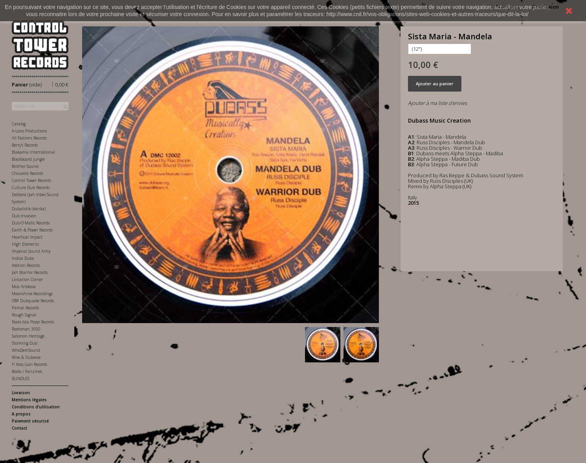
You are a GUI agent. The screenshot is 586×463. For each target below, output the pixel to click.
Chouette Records (27, 173)
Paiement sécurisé (30, 421)
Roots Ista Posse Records (33, 322)
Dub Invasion (24, 216)
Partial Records (25, 308)
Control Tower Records (31, 180)
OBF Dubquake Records (33, 300)
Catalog (19, 124)
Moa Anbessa (24, 286)
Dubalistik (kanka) (29, 208)
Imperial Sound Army (31, 251)
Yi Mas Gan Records (29, 364)
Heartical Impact (27, 237)
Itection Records (26, 265)
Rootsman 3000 (26, 329)
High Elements (25, 244)
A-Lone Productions (29, 131)
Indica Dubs (23, 258)
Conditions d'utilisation (36, 407)
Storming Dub (24, 343)
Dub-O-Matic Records (31, 223)
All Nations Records (29, 138)
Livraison (21, 392)
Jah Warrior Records (30, 272)
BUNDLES (20, 378)
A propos (21, 414)
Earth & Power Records (32, 230)
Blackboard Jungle (28, 159)
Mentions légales (29, 399)
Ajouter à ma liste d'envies (437, 103)
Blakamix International (33, 152)
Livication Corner (27, 279)
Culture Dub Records (31, 187)
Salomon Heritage (28, 336)
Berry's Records (25, 145)
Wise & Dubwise (26, 357)
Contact (19, 428)
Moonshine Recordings (32, 293)
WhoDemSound (26, 350)
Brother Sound (25, 166)
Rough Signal (24, 315)
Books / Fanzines (27, 371)
